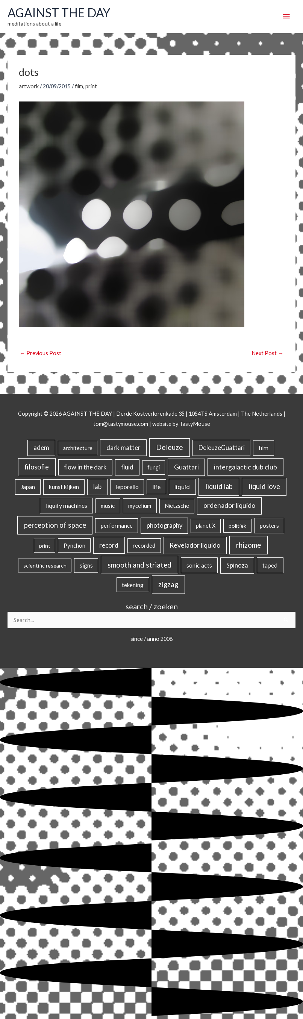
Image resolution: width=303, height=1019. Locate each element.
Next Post (267, 353)
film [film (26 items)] (263, 447)
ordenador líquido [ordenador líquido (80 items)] (229, 505)
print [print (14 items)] (44, 545)
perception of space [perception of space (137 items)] (55, 525)
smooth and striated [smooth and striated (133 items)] (139, 565)
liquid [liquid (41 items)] (182, 486)
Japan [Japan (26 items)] (28, 486)
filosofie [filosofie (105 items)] (36, 467)
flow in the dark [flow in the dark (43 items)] (85, 467)
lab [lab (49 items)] (97, 487)
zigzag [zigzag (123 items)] (168, 584)
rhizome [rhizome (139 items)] (248, 545)
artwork (29, 86)
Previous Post (40, 353)
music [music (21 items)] (108, 505)
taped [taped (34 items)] (269, 565)
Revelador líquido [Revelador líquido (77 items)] (195, 545)
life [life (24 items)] (156, 486)
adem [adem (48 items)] (41, 447)
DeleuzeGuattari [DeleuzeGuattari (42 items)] (221, 447)
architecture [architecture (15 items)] (77, 448)
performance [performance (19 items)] (117, 525)
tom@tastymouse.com (120, 424)
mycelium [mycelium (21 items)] (139, 505)
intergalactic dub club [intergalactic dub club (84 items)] (245, 467)
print (91, 86)
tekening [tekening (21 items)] (133, 584)
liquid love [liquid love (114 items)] (264, 486)
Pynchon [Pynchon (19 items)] (74, 545)
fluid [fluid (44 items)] (127, 467)
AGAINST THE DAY (59, 13)
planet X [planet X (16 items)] (205, 525)
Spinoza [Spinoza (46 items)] (237, 565)
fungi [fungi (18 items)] (153, 467)
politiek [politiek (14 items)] (237, 525)
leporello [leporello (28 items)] (127, 486)
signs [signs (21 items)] (86, 565)
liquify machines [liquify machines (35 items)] (66, 505)
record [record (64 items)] (108, 545)
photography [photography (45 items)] (164, 525)
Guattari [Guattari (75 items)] (186, 467)
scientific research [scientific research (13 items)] (45, 565)
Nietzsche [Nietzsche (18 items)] (177, 506)
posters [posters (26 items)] (269, 525)
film (79, 86)
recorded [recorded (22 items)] (144, 545)
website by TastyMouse (181, 424)
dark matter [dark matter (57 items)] (123, 447)
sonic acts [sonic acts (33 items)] (199, 565)
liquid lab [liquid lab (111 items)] (219, 486)
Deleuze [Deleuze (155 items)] (169, 447)
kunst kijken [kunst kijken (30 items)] (64, 486)
